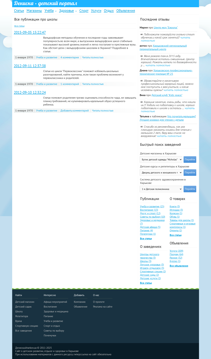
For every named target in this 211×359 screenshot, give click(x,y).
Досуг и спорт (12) (150, 213)
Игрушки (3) (176, 209)
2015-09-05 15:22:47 (30, 32)
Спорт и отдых (52, 325)
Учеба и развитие (46, 57)
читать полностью (157, 65)
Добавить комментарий (75, 110)
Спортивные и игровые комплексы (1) (183, 225)
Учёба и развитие (53, 321)
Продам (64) (176, 254)
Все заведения (23, 330)
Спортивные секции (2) (153, 271)
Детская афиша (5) (150, 227)
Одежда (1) (176, 230)
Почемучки (50, 335)
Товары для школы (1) (182, 220)
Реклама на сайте (102, 306)
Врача (18, 321)
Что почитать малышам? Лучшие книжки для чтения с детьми (168, 118)
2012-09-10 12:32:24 (30, 92)
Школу (19, 311)
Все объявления (179, 265)
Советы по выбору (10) (152, 216)
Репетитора (21, 316)
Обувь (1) (175, 216)
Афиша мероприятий (55, 301)
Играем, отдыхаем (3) (152, 268)
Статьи (19, 10)
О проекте (99, 301)
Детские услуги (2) (150, 278)
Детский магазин (24, 301)
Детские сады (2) (149, 274)
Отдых (109, 10)
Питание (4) (146, 230)
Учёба (49, 10)
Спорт (83, 10)
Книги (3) (175, 206)
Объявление (80, 306)
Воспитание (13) (149, 209)
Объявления (125, 10)
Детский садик (23, 306)
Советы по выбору (54, 330)
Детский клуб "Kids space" (167, 95)
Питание (48, 316)
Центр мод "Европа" (166, 27)
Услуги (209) (176, 250)
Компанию (80, 301)
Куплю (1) (175, 261)
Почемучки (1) (148, 234)
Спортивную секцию (26, 325)
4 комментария (70, 57)
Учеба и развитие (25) (152, 206)
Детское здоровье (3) (152, 264)
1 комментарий (70, 84)
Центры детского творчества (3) (149, 256)
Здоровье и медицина (56, 311)
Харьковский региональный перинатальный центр (163, 47)
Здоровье (66, 10)
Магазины (34, 10)
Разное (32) (176, 257)
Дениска (45, 3)
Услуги (96, 10)
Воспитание (50, 306)
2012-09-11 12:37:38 (30, 65)
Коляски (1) (176, 213)
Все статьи (19, 26)
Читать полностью (93, 57)
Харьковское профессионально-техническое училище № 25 (166, 72)
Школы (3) (145, 261)
